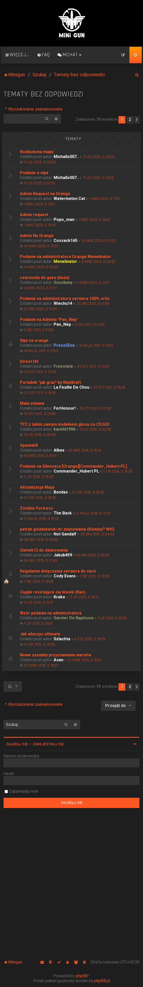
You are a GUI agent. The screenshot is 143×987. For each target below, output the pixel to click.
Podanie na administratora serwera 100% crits (65, 298)
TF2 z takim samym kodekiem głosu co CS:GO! (65, 424)
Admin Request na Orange (45, 193)
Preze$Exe (64, 345)
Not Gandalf (65, 534)
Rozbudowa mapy (36, 151)
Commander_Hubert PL (76, 471)
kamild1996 (64, 429)
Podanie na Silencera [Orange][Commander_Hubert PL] (73, 466)
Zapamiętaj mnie (23, 791)
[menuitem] (43, 55)
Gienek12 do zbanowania (44, 550)
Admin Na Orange (37, 235)
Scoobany (63, 282)
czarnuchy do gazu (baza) (44, 277)
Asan (58, 659)
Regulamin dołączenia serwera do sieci (58, 571)
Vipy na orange (34, 340)
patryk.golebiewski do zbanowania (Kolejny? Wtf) (67, 529)
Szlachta (62, 638)
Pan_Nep (62, 324)
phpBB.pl (102, 980)
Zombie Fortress (36, 508)
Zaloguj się (17, 744)
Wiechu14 (63, 303)
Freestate (63, 366)
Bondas (61, 492)
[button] (136, 119)
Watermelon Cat (69, 198)
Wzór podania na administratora (50, 613)
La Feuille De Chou (71, 387)
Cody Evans (65, 576)
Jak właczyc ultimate (40, 634)
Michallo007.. (66, 156)
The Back (63, 513)
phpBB (82, 975)
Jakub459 (63, 555)
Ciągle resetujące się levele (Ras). (53, 592)
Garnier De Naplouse (74, 617)
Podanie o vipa (34, 172)
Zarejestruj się (48, 744)
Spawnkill (29, 445)
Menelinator (65, 261)
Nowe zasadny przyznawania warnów (55, 655)
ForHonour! (65, 408)
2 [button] (130, 119)
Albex (59, 450)
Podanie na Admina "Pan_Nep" (49, 319)
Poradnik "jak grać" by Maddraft (50, 382)
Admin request (34, 214)
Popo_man (64, 219)
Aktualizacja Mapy (37, 487)
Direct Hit (29, 361)
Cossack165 (65, 240)
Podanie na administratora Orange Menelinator (65, 256)
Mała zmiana (32, 403)
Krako (59, 597)
